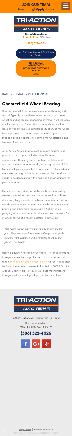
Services (19, 94)
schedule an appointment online (28, 261)
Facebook (25, 343)
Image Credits (25, 429)
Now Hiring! (36, 7)
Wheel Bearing (38, 94)
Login (36, 73)
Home (6, 94)
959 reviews (45, 37)
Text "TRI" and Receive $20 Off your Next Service (36, 54)
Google (36, 343)
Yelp (46, 343)
